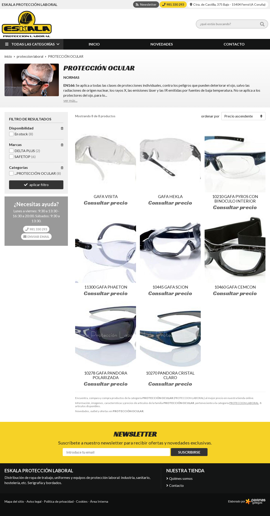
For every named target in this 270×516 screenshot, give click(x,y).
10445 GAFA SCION (170, 286)
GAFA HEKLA (170, 196)
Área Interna (99, 501)
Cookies (82, 501)
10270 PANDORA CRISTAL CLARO (170, 375)
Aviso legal (33, 501)
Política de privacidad (59, 501)
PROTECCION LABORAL (244, 403)
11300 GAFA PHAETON (105, 286)
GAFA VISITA (106, 196)
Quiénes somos (181, 478)
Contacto (176, 485)
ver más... (70, 100)
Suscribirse (189, 452)
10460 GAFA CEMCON (235, 286)
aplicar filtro (39, 184)
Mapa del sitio (14, 501)
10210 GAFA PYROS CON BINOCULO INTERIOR (235, 198)
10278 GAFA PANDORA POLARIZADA (105, 375)
